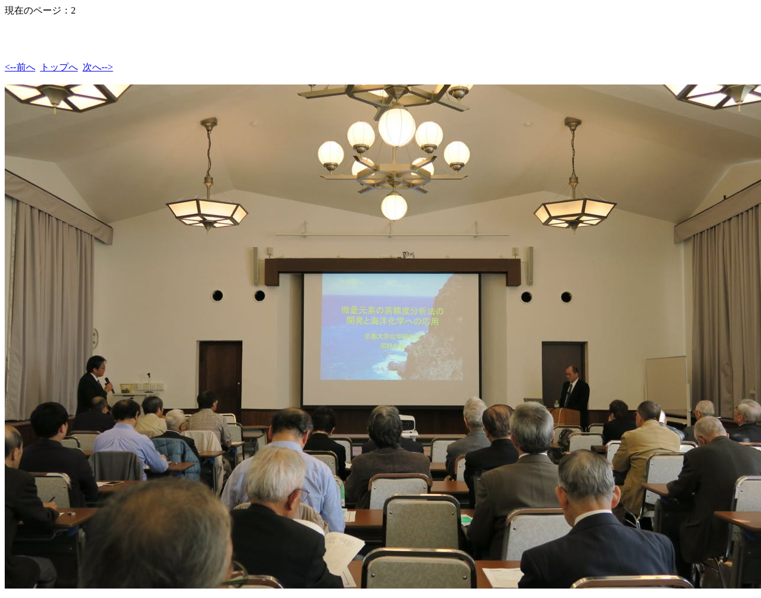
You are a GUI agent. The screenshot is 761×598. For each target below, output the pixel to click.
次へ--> (98, 67)
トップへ (59, 67)
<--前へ (20, 67)
